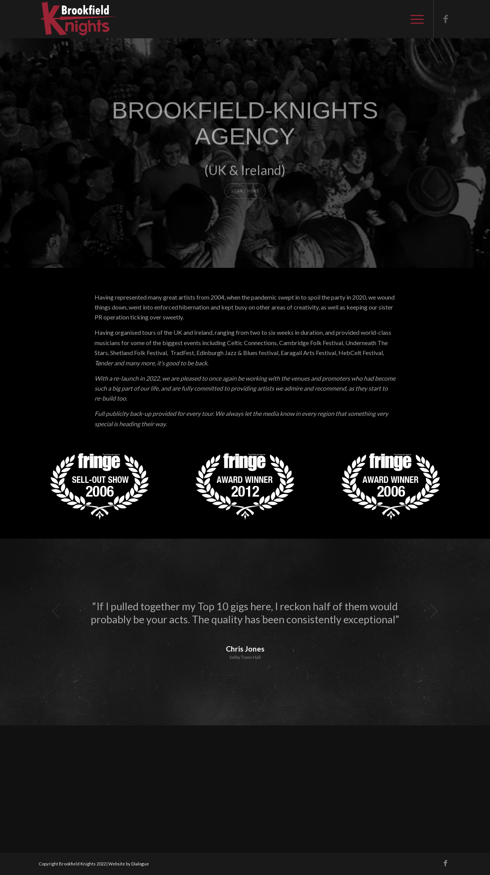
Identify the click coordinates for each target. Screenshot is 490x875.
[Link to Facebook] (445, 18)
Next (434, 611)
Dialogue (140, 863)
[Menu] (414, 19)
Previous (55, 611)
